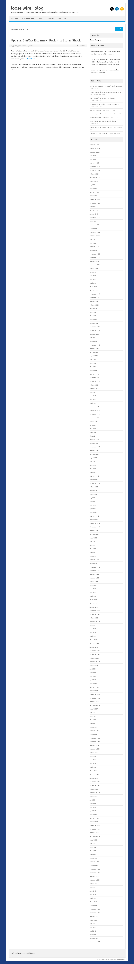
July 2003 (93, 887)
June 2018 (93, 312)
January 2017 (94, 341)
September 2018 (95, 308)
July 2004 (93, 843)
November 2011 (95, 527)
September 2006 (95, 749)
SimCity (34, 67)
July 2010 (93, 585)
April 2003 (93, 898)
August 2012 (94, 494)
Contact (51, 18)
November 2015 (95, 381)
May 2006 (93, 763)
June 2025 (93, 156)
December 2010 (95, 567)
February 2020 (94, 290)
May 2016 (93, 367)
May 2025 (93, 159)
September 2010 (95, 578)
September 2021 (95, 236)
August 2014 (94, 421)
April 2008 (93, 680)
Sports (48, 67)
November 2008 (95, 654)
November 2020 (95, 257)
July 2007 (93, 712)
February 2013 (94, 476)
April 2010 (93, 596)
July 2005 (93, 800)
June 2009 (93, 629)
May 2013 (93, 468)
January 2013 (94, 479)
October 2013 (94, 450)
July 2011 (93, 541)
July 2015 (93, 392)
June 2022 (93, 221)
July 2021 (93, 239)
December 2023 (95, 199)
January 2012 (94, 519)
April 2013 (93, 472)
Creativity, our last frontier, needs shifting (103, 121)
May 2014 (93, 428)
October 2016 (94, 348)
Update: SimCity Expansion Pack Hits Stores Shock (46, 40)
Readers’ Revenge (95, 110)
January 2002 (94, 938)
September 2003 (95, 880)
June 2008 (93, 672)
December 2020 (95, 254)
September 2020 (95, 265)
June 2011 (93, 545)
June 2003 (93, 891)
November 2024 (95, 170)
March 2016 (93, 370)
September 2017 (95, 334)
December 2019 (95, 294)
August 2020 (94, 268)
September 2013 (95, 454)
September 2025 (95, 152)
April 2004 (93, 854)
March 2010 (93, 599)
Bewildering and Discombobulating (101, 114)
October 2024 (94, 174)
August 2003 (94, 883)
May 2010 (93, 592)
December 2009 (95, 610)
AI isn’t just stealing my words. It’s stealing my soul (106, 86)
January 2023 (94, 214)
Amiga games (36, 64)
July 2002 (93, 923)
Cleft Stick (62, 18)
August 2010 (94, 581)
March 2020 (93, 287)
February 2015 (94, 407)
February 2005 (94, 818)
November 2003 (95, 873)
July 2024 (93, 185)
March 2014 (93, 436)
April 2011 (93, 552)
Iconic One (100, 959)
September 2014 (95, 418)
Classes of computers (64, 64)
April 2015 (93, 403)
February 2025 (94, 163)
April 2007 (93, 723)
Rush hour (24, 67)
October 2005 (94, 789)
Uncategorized (23, 64)
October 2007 (94, 701)
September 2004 (95, 836)
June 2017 (93, 337)
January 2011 (94, 563)
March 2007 (93, 727)
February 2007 (94, 731)
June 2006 (93, 760)
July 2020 (93, 272)
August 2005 (94, 796)
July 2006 (93, 756)
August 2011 (94, 538)
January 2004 (94, 865)
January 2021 (94, 250)
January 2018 (94, 323)
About (40, 18)
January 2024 (94, 196)
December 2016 (95, 345)
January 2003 (94, 905)
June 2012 (93, 501)
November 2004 (95, 829)
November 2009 (95, 614)
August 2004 (94, 840)
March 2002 (93, 934)
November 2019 (95, 297)
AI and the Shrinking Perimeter (99, 117)
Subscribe (14, 18)
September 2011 (95, 534)
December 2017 (95, 327)
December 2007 (95, 694)
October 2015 (94, 385)
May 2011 (93, 549)
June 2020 (93, 276)
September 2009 (95, 621)
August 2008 (94, 665)
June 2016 (93, 363)
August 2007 (94, 709)
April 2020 (93, 283)
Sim (30, 67)
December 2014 (95, 410)
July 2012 (93, 498)
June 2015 (93, 396)
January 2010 (94, 607)
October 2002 (94, 916)
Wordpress (121, 959)
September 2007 (95, 705)
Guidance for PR (28, 18)
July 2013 (93, 461)
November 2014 (95, 414)
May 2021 (93, 243)
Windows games (16, 70)
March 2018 (93, 319)
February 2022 (94, 225)
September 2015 (95, 388)
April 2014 (93, 432)
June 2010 (93, 589)
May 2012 (93, 505)
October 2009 (94, 618)
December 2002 (95, 909)
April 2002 (93, 931)
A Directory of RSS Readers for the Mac (102, 98)
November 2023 (95, 203)
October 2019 (94, 301)
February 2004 (94, 862)
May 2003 (93, 894)
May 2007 (93, 720)
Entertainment (76, 64)
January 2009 (94, 647)
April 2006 (93, 767)
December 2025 (95, 148)
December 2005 (95, 782)
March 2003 (93, 902)
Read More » (31, 59)
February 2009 (94, 643)
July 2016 (93, 359)
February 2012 (94, 516)
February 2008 (94, 687)
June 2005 (93, 803)
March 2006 (93, 771)
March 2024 (93, 188)
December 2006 (95, 738)
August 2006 (94, 752)
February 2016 (94, 374)
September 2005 (95, 792)
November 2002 (95, 913)
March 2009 (93, 640)
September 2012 (95, 490)
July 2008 (93, 669)
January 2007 (94, 734)
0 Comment (81, 46)
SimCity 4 (41, 67)
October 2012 (94, 487)
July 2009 (93, 625)
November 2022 (95, 217)
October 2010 (94, 574)
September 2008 (95, 661)
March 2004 (93, 858)
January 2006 (94, 778)
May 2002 (93, 927)
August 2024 (94, 181)
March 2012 (93, 512)
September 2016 (95, 352)
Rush (18, 67)
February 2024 (94, 192)
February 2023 (94, 210)
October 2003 (94, 876)
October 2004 (94, 832)
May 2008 (93, 676)
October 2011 (94, 530)
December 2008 (95, 651)
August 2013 (94, 458)
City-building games (49, 64)
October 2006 (94, 745)
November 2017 (95, 330)
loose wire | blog (27, 8)
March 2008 (93, 683)
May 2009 (93, 632)
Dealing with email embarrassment (101, 127)
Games (13, 67)
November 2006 (95, 741)
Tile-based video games (59, 67)
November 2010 (95, 570)
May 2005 (93, 807)
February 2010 (94, 603)
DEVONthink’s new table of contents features (104, 104)
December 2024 (95, 166)
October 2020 (94, 261)
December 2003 (95, 869)
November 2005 (95, 785)
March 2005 (93, 814)
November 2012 (95, 483)
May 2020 (93, 279)
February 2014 (94, 439)
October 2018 (94, 305)
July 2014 (93, 425)
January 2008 (94, 691)
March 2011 (93, 556)
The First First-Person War (98, 133)
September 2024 (95, 177)
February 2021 (94, 246)
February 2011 (94, 559)
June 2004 (93, 847)
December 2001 (95, 942)
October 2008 (94, 658)
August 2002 (94, 920)
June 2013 (93, 465)
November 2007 (95, 698)
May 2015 (93, 399)
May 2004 (93, 851)
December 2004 (95, 825)
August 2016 (94, 356)
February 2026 (94, 145)
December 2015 (95, 377)
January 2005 (94, 822)
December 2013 (95, 447)
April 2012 (93, 508)
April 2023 (93, 206)
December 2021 (95, 232)
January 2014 (94, 443)
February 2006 (94, 774)
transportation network (76, 67)
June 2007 (93, 716)
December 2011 (95, 523)
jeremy (15, 46)
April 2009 (93, 636)
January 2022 (94, 228)
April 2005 (93, 811)
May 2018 (93, 316)
